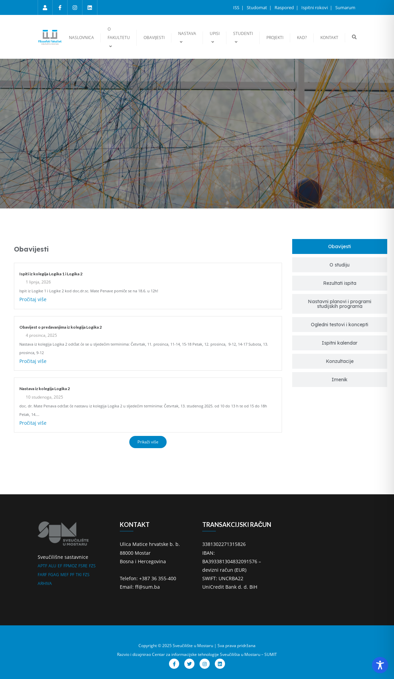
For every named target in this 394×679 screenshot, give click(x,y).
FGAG (53, 574)
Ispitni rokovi (315, 7)
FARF (42, 574)
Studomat (257, 7)
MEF (64, 574)
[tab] (339, 246)
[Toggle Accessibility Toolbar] (380, 665)
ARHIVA (45, 583)
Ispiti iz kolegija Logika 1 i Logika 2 (50, 273)
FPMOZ (70, 566)
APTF (42, 566)
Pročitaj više (32, 299)
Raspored (285, 7)
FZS (92, 566)
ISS (236, 7)
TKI (78, 574)
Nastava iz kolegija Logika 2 (44, 388)
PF (72, 574)
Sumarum (345, 7)
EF (60, 566)
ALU (52, 566)
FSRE (83, 566)
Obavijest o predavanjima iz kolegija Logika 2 (60, 327)
